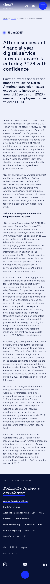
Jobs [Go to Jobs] (5, 480)
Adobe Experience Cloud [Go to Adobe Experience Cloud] (15, 501)
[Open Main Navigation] (43, 6)
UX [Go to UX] (24, 536)
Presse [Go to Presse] (13, 18)
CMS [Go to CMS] (41, 513)
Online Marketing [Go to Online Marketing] (11, 524)
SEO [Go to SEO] (34, 530)
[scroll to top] (25, 575)
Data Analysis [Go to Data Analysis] (22, 519)
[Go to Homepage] (8, 5)
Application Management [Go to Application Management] (16, 513)
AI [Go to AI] (18, 536)
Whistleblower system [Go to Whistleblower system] (21, 480)
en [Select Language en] (33, 5)
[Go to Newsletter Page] (25, 490)
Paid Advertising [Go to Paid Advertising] (11, 507)
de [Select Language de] (26, 5)
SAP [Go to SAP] (27, 530)
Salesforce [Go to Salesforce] (8, 536)
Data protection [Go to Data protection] (10, 553)
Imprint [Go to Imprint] (24, 547)
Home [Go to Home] (5, 18)
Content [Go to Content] (7, 519)
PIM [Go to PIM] (40, 524)
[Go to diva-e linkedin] (45, 564)
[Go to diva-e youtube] (25, 564)
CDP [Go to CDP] (34, 513)
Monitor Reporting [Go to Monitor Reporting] (12, 530)
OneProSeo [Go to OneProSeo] (29, 524)
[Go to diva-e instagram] (5, 564)
